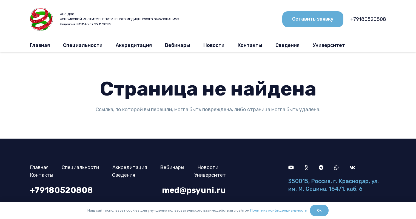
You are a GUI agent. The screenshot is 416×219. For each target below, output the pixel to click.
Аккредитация (129, 167)
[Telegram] (321, 167)
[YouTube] (291, 167)
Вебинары (172, 167)
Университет (210, 175)
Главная (39, 167)
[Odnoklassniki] (306, 167)
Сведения (123, 175)
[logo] (41, 19)
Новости (207, 167)
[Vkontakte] (352, 167)
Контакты (41, 175)
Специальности (80, 167)
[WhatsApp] (336, 167)
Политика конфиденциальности (278, 210)
